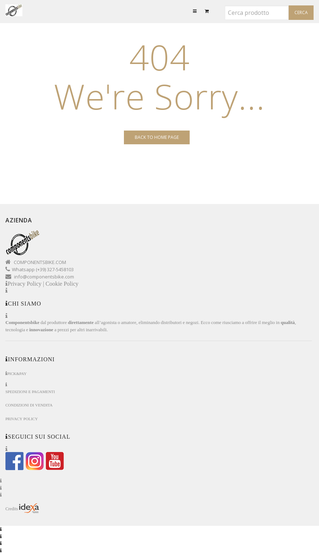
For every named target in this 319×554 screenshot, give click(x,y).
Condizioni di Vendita (28, 405)
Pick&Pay (17, 374)
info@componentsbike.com (44, 276)
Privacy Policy (21, 419)
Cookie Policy (62, 284)
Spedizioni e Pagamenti (30, 392)
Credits (22, 508)
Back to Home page (157, 137)
